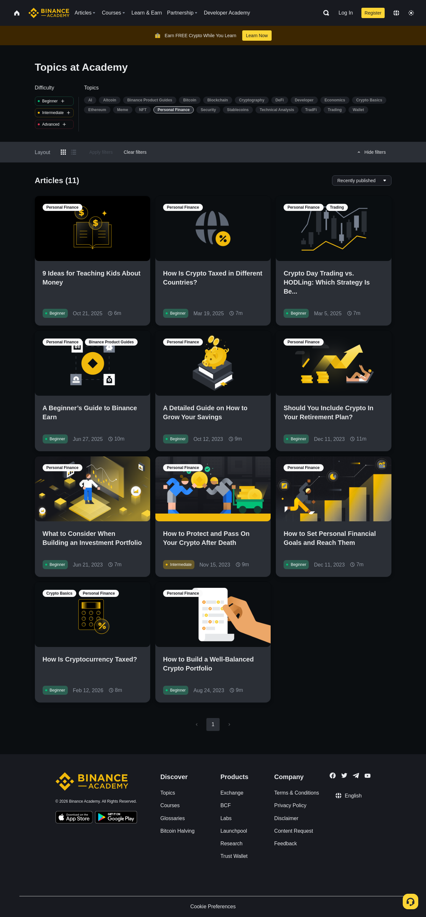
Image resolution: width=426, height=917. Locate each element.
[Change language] (396, 13)
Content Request (293, 831)
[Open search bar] (324, 13)
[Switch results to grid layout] (63, 152)
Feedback (285, 843)
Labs (226, 818)
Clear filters (135, 152)
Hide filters (371, 152)
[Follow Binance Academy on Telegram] (356, 775)
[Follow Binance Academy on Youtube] (367, 776)
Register (373, 13)
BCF (225, 805)
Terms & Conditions (296, 793)
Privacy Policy (290, 805)
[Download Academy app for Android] (116, 818)
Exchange (231, 793)
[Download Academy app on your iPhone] (74, 818)
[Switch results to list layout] (73, 152)
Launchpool (233, 831)
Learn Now (257, 35)
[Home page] (48, 13)
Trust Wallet (233, 856)
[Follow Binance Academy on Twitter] (344, 775)
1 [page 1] (213, 724)
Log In (345, 13)
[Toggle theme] (411, 12)
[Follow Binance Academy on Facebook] (332, 775)
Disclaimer (286, 818)
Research (231, 843)
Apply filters (101, 152)
